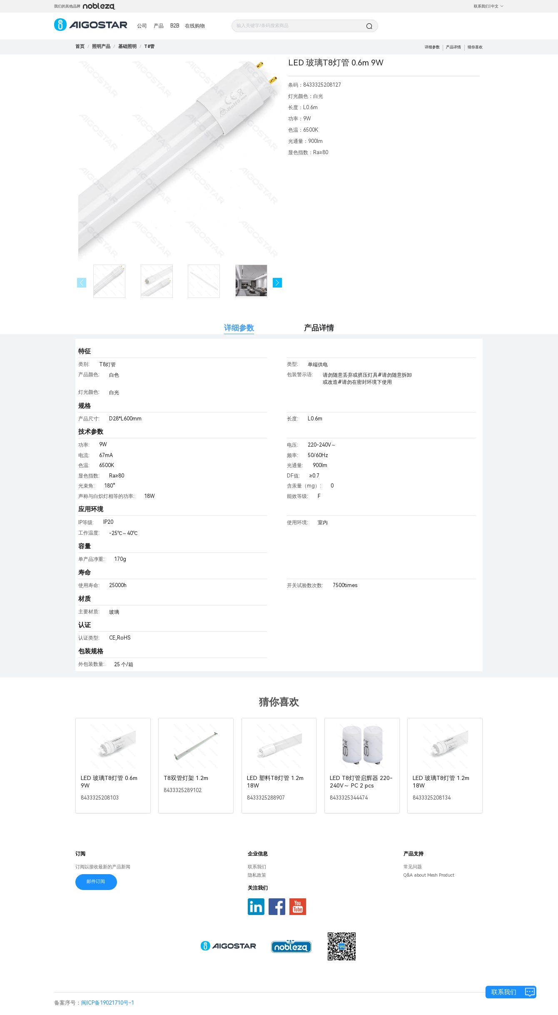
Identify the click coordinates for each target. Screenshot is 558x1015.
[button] (277, 283)
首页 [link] (80, 46)
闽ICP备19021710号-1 (107, 1003)
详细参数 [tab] (239, 327)
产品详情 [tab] (319, 327)
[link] (101, 46)
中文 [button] (497, 6)
